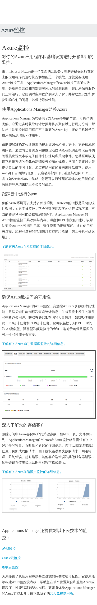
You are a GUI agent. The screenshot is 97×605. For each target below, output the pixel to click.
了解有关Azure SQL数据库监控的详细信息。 (34, 344)
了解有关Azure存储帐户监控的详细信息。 (32, 472)
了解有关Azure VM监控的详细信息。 (29, 246)
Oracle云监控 (11, 558)
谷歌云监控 (10, 567)
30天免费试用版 (61, 593)
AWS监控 (9, 548)
